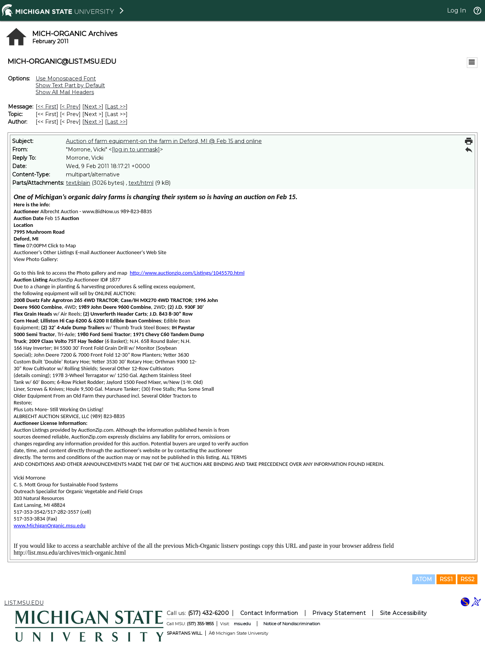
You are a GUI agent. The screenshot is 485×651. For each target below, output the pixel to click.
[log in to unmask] (136, 149)
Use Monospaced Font (66, 78)
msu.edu (242, 623)
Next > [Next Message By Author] (93, 121)
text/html (140, 182)
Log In (456, 10)
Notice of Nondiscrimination (291, 623)
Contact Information (269, 613)
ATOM (423, 579)
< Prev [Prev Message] (70, 106)
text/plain (78, 182)
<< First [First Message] (47, 106)
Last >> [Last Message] (116, 106)
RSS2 (467, 579)
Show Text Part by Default (70, 85)
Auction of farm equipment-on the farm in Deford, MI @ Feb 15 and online (164, 141)
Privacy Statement (339, 613)
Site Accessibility (403, 613)
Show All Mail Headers (65, 92)
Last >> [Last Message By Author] (116, 121)
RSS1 (446, 579)
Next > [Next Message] (93, 106)
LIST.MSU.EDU (24, 602)
